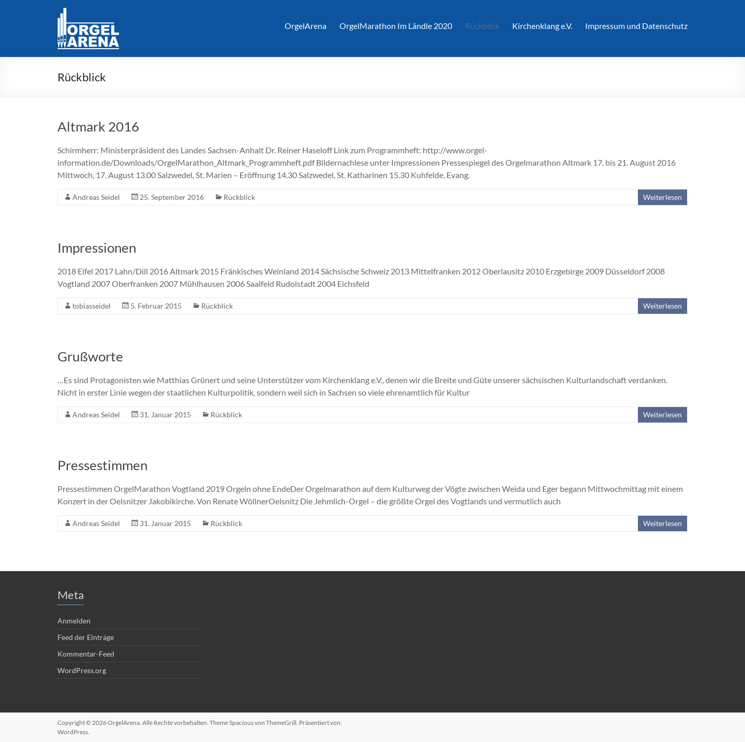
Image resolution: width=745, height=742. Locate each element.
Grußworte (90, 356)
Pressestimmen (102, 465)
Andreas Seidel (96, 197)
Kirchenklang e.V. (542, 26)
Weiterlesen (662, 197)
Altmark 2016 (98, 126)
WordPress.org (81, 670)
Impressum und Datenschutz (636, 26)
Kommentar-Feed (85, 653)
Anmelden (74, 620)
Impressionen (96, 247)
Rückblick (482, 26)
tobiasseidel (91, 305)
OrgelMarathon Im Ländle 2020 (395, 26)
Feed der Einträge (85, 637)
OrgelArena (305, 26)
